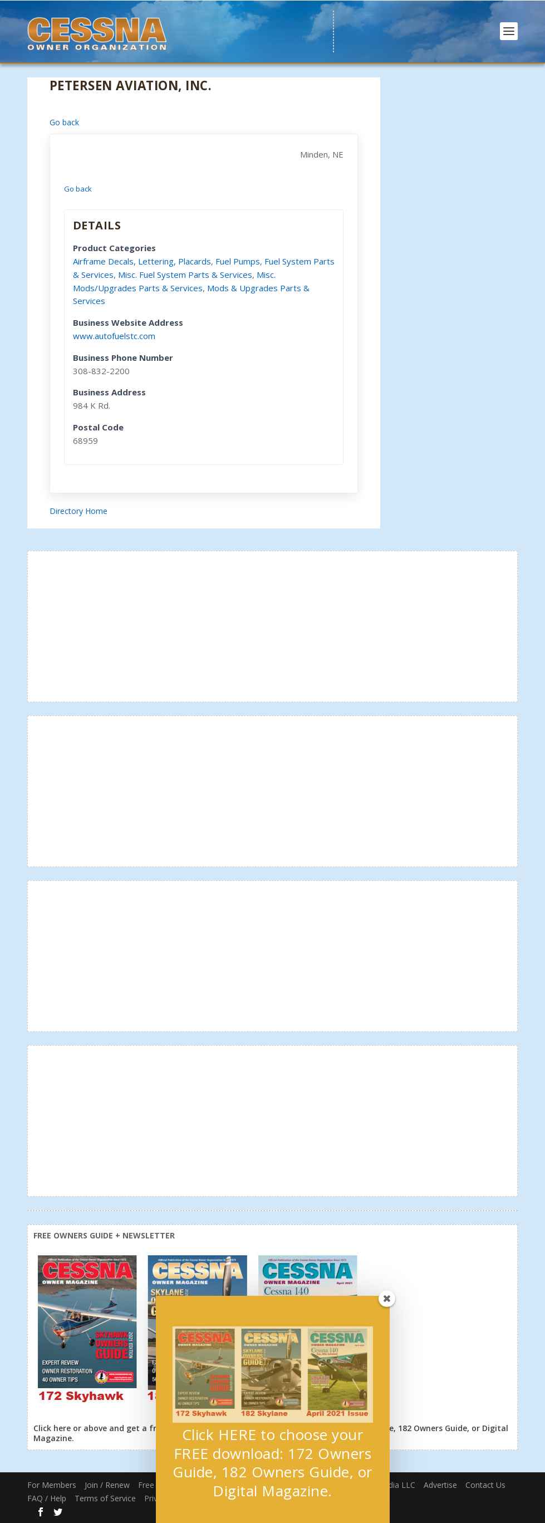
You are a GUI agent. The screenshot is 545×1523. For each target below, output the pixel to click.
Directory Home (78, 511)
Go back (64, 122)
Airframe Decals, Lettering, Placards (142, 261)
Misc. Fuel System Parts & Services (185, 274)
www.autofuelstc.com (114, 335)
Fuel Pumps (237, 261)
